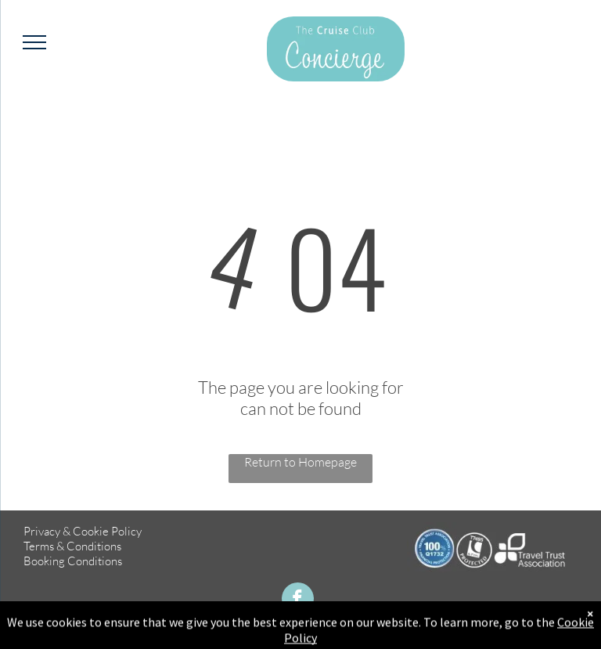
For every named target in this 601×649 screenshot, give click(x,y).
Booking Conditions (72, 560)
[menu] (34, 42)
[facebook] (298, 600)
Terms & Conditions (72, 546)
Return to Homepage (300, 462)
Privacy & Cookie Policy (82, 531)
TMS (557, 633)
